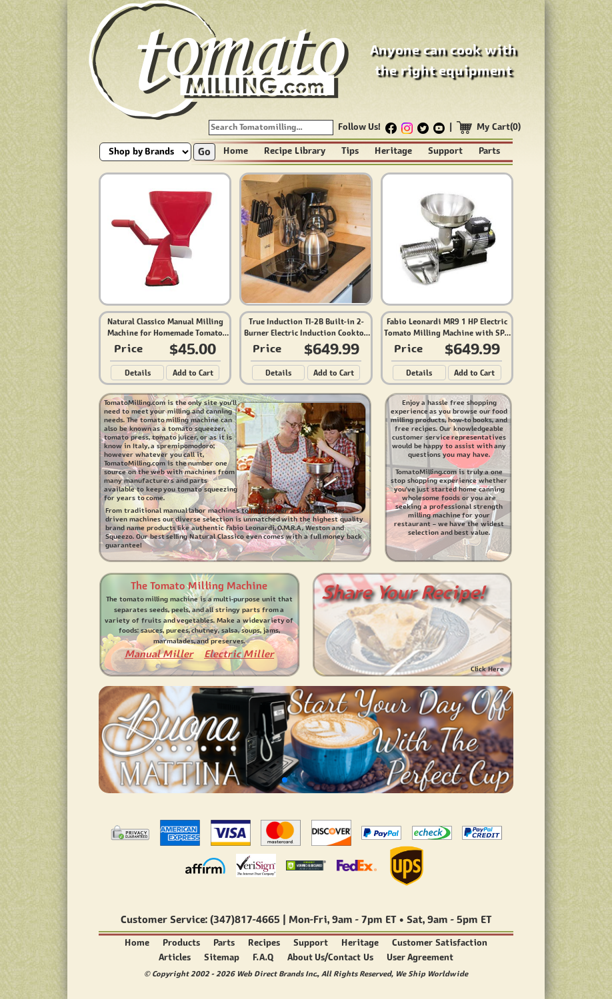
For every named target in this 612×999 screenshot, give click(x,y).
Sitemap (221, 957)
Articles (175, 957)
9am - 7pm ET (364, 919)
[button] (284, 780)
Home (235, 151)
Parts (489, 151)
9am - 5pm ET (459, 919)
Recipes (264, 942)
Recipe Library (294, 151)
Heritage (393, 151)
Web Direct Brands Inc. (277, 973)
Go (204, 151)
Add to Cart (193, 373)
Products (181, 942)
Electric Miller (239, 653)
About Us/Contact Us (330, 957)
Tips (350, 151)
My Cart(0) (499, 127)
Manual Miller (159, 653)
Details (138, 373)
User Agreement (420, 957)
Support (445, 151)
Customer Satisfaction (439, 942)
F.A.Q (263, 957)
